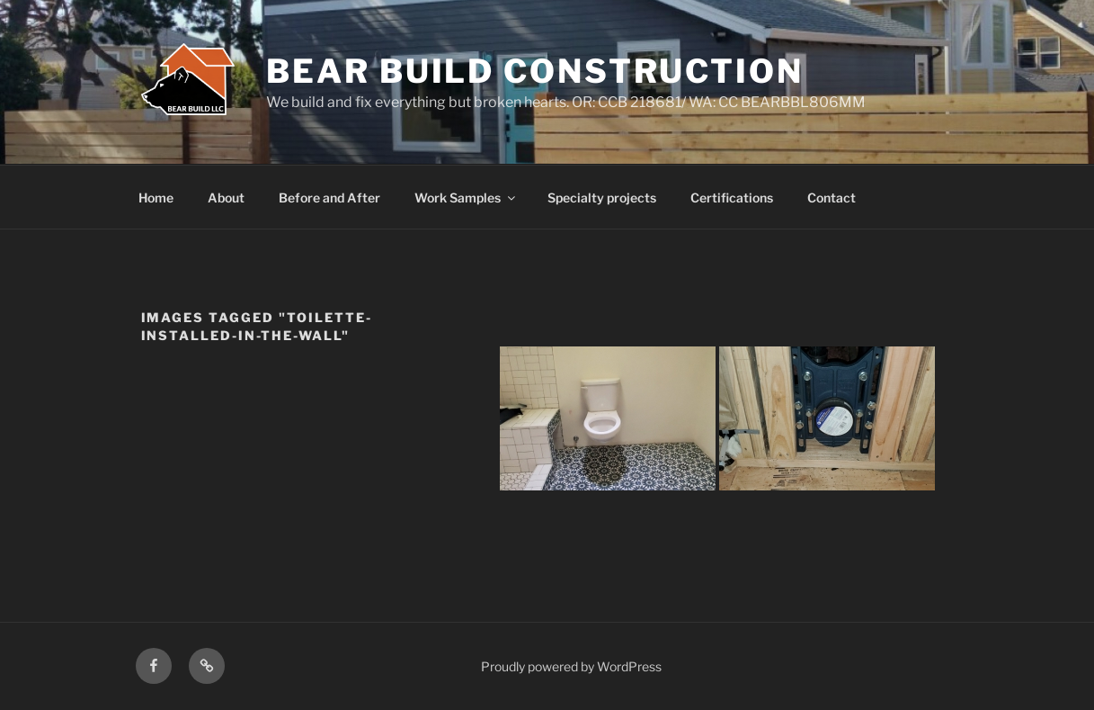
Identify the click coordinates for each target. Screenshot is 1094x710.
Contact (831, 197)
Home (155, 197)
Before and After (329, 197)
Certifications (731, 197)
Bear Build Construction (534, 71)
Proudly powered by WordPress (571, 666)
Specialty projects (601, 197)
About (226, 197)
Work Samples (466, 197)
